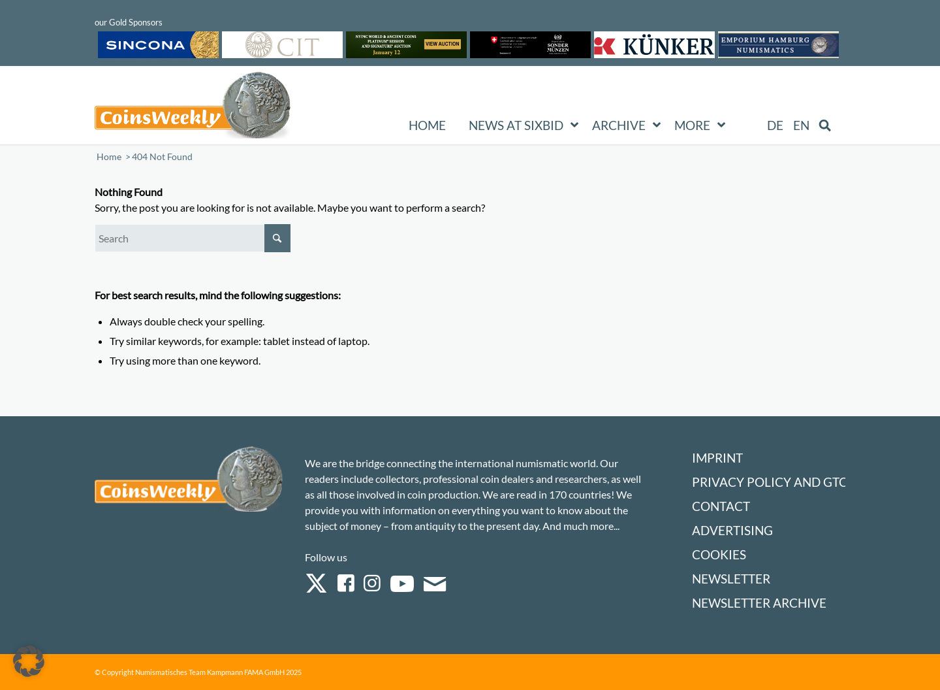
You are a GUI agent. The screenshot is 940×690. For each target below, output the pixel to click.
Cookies (719, 554)
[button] (28, 661)
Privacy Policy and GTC (769, 481)
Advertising (732, 530)
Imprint (717, 457)
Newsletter (731, 578)
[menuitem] (775, 125)
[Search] (192, 238)
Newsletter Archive (759, 602)
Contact (721, 506)
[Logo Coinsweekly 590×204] (192, 107)
